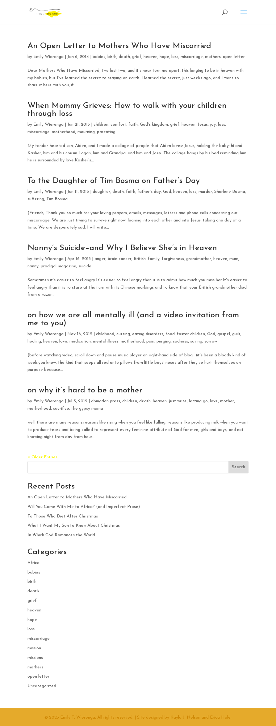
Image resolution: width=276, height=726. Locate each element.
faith (133, 124)
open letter (234, 57)
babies (99, 57)
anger (100, 259)
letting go (198, 401)
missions (35, 657)
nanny (33, 266)
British (140, 259)
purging (164, 341)
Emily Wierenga (48, 57)
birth (111, 57)
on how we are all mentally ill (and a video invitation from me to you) (133, 319)
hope (164, 57)
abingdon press (105, 401)
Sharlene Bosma (229, 191)
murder (205, 191)
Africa (33, 563)
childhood (105, 334)
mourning (86, 132)
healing (34, 341)
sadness (180, 341)
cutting (123, 334)
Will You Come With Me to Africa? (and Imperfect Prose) (83, 507)
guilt (236, 334)
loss (174, 57)
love (63, 341)
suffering (35, 199)
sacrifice (61, 408)
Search (238, 467)
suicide (84, 266)
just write (178, 401)
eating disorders (147, 334)
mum (233, 259)
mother (227, 401)
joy (213, 124)
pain (150, 341)
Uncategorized (41, 686)
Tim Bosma (57, 199)
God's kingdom (154, 124)
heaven (150, 57)
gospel (223, 334)
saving (196, 341)
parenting (106, 132)
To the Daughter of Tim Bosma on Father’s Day (113, 181)
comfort (118, 124)
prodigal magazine (58, 266)
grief (136, 57)
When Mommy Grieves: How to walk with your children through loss (127, 110)
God (167, 191)
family (154, 259)
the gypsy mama (87, 408)
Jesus (203, 124)
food (170, 334)
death (124, 57)
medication (80, 341)
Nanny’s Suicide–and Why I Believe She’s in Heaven (122, 248)
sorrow (210, 341)
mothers (213, 57)
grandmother (198, 259)
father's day (149, 191)
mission (34, 648)
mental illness (106, 341)
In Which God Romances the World (61, 535)
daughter (101, 191)
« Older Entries (42, 457)
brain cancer (120, 259)
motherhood (63, 132)
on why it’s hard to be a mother (84, 390)
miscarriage (192, 57)
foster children (191, 334)
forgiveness (173, 259)
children (101, 124)
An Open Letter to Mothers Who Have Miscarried (119, 46)
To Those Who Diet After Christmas (62, 516)
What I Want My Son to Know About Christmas (73, 525)
